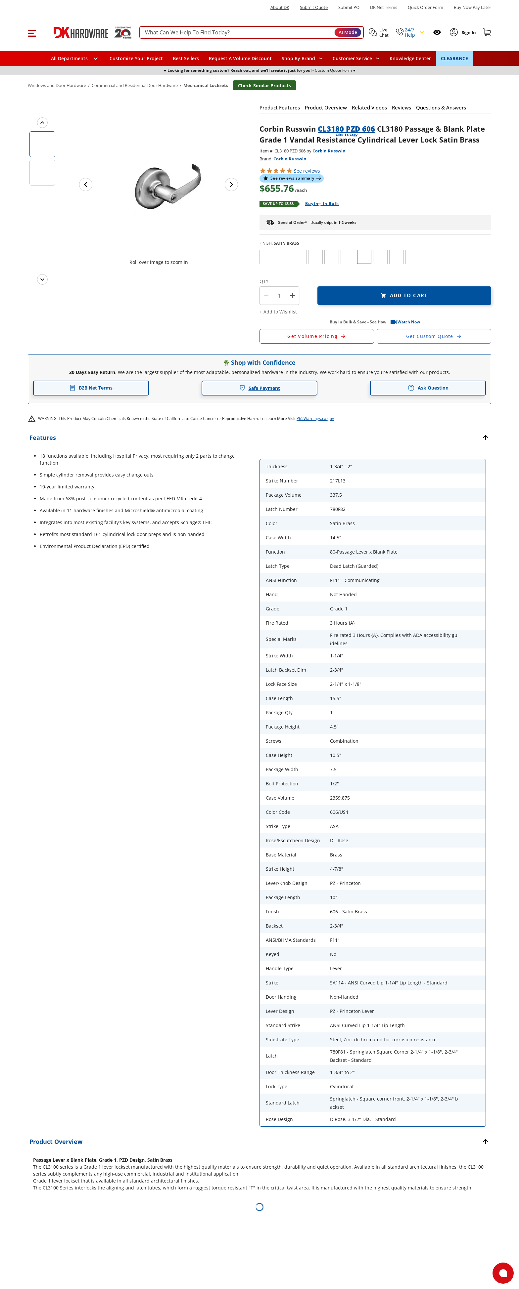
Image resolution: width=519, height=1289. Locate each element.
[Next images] (42, 279)
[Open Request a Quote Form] (317, 336)
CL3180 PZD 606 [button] (346, 129)
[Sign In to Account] (468, 32)
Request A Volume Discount (240, 58)
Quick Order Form (425, 7)
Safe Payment (259, 388)
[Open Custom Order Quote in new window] (434, 336)
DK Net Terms (383, 7)
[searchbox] (251, 32)
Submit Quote (314, 7)
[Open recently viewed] (437, 32)
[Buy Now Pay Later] (472, 7)
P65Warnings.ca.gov (315, 418)
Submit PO (348, 7)
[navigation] (356, 58)
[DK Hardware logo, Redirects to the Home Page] (85, 32)
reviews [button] (307, 171)
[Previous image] (85, 184)
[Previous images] (42, 122)
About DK (279, 7)
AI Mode (348, 32)
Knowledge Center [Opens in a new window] (410, 58)
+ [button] (292, 295)
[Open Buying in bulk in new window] (319, 204)
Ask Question (428, 388)
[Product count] (279, 295)
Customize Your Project (136, 58)
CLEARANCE (454, 58)
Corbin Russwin (329, 151)
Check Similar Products (264, 85)
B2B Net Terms (91, 388)
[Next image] (231, 184)
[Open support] (503, 1273)
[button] (31, 32)
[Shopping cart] (487, 32)
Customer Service (352, 58)
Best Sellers (186, 58)
